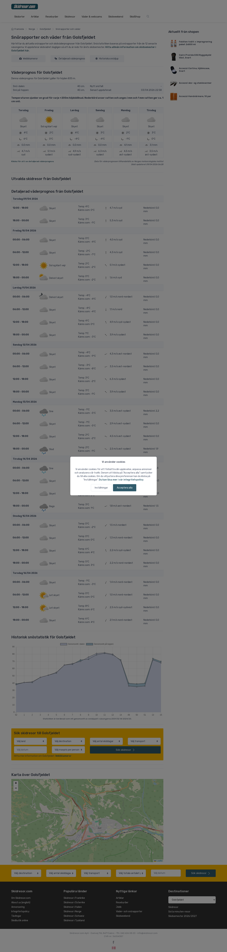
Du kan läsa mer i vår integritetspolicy (121, 479)
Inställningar (101, 487)
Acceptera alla (124, 487)
